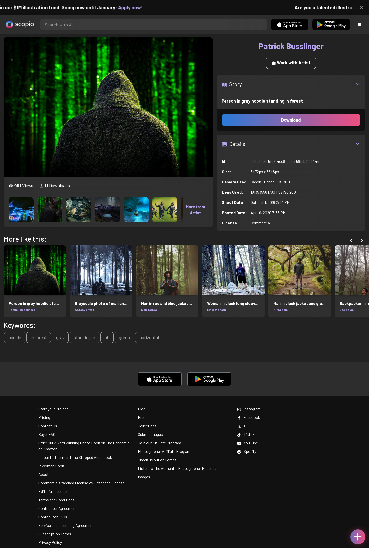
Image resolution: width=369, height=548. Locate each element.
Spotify (246, 451)
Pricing (44, 417)
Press (143, 417)
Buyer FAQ (46, 434)
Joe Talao (347, 309)
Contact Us (47, 425)
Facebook (248, 417)
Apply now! (134, 7)
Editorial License (52, 491)
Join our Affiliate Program (159, 442)
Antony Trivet (84, 309)
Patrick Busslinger (22, 309)
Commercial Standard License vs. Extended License (81, 482)
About (43, 474)
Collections (147, 425)
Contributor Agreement (57, 508)
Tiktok (246, 434)
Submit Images (150, 434)
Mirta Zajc (280, 309)
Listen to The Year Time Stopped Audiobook (75, 457)
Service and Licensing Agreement (66, 525)
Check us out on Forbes (157, 459)
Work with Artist (291, 62)
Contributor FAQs (52, 516)
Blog (141, 408)
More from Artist (195, 209)
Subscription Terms (54, 533)
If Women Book (51, 465)
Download (291, 120)
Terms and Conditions (56, 499)
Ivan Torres (149, 309)
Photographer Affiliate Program (164, 451)
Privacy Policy (50, 542)
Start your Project (53, 408)
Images (144, 476)
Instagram (249, 408)
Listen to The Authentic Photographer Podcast (177, 468)
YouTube (247, 442)
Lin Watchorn (216, 309)
